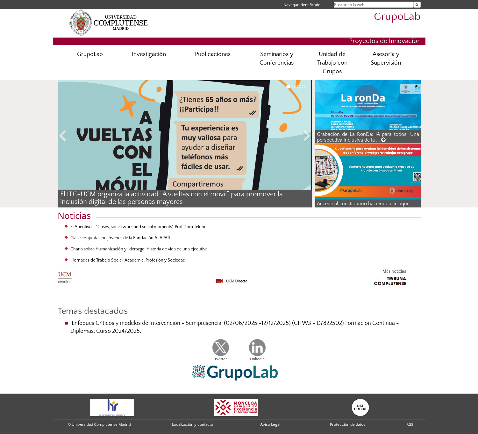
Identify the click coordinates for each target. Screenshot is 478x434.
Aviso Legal (270, 424)
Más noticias (394, 271)
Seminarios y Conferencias (277, 58)
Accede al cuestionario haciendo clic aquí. (363, 203)
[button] (77, 137)
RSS (409, 424)
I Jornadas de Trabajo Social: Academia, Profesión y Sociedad (127, 260)
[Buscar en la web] (417, 5)
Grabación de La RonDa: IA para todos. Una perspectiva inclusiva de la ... (368, 137)
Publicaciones (213, 54)
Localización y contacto (192, 424)
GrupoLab (397, 17)
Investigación (149, 54)
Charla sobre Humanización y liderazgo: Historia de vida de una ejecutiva (139, 249)
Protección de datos (347, 424)
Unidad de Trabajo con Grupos (332, 63)
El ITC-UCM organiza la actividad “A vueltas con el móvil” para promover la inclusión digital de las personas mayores (171, 198)
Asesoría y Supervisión (386, 58)
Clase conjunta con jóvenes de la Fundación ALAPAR (120, 238)
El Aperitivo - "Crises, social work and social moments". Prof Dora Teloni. (138, 226)
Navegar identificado (301, 4)
